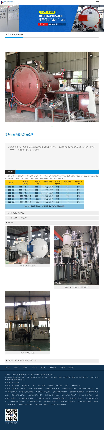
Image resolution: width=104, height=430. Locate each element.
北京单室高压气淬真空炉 (19, 388)
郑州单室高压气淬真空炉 (42, 404)
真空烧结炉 (54, 377)
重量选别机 (59, 385)
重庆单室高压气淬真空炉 (36, 388)
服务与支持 (52, 367)
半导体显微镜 (16, 385)
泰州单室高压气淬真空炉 (20, 218)
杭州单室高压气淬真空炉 (26, 398)
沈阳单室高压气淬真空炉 (69, 388)
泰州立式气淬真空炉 (19, 213)
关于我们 (16, 367)
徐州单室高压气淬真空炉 (26, 392)
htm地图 (12, 382)
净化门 (67, 385)
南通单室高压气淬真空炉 (77, 392)
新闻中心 (25, 367)
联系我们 (71, 367)
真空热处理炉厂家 (30, 360)
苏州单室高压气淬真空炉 (60, 392)
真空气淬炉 (41, 377)
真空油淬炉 (34, 377)
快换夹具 (50, 385)
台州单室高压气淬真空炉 (68, 401)
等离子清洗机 (42, 385)
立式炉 (91, 377)
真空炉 (48, 377)
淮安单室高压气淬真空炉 (19, 395)
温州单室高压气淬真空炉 (60, 398)
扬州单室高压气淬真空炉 (52, 395)
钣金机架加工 (26, 385)
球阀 (34, 385)
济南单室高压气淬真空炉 (25, 404)
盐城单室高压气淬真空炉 (35, 395)
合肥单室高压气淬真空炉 (84, 401)
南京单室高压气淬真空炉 (86, 388)
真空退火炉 (75, 377)
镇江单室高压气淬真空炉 (69, 395)
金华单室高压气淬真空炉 (34, 401)
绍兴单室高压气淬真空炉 (17, 401)
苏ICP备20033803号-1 (47, 374)
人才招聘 (62, 367)
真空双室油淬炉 (83, 377)
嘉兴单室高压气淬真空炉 (77, 398)
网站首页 (7, 367)
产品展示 (34, 367)
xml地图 (7, 382)
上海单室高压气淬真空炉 (52, 388)
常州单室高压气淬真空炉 (43, 392)
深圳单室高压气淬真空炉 (59, 404)
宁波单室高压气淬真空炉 (43, 398)
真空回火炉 (67, 377)
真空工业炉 (26, 377)
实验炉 (61, 377)
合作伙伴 (43, 367)
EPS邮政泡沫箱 (76, 385)
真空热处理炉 (19, 360)
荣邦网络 (37, 374)
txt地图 (17, 382)
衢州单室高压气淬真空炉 (51, 401)
